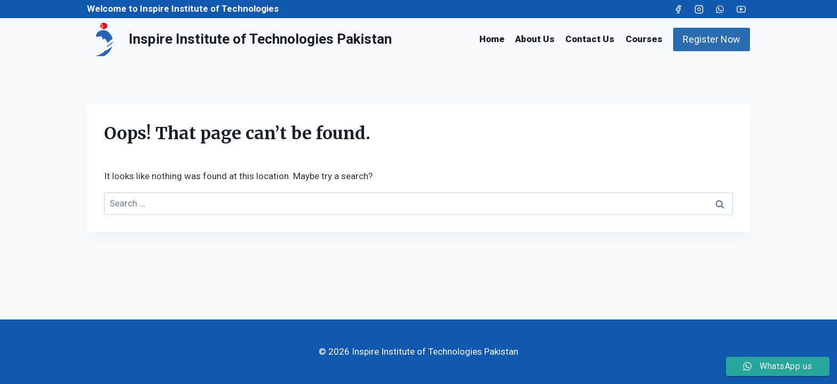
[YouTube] (741, 9)
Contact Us (589, 39)
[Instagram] (699, 9)
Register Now (711, 39)
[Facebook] (678, 9)
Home (491, 39)
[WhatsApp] (720, 9)
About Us (535, 39)
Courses (644, 39)
